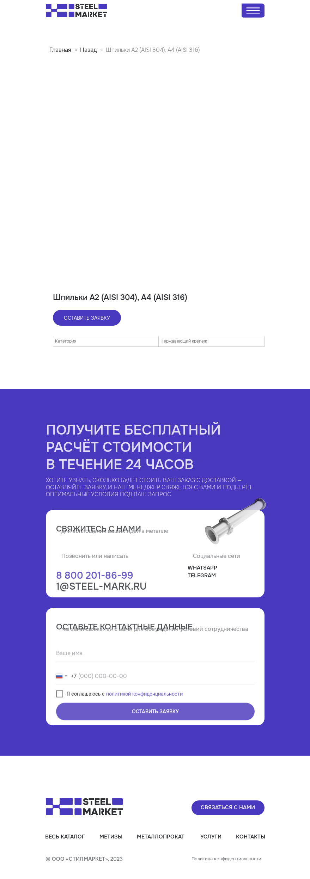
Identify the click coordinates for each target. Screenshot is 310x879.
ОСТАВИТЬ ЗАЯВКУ (155, 730)
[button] (228, 807)
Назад (89, 50)
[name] (155, 672)
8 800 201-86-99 (94, 595)
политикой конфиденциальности (144, 713)
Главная (60, 50)
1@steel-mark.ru (101, 605)
